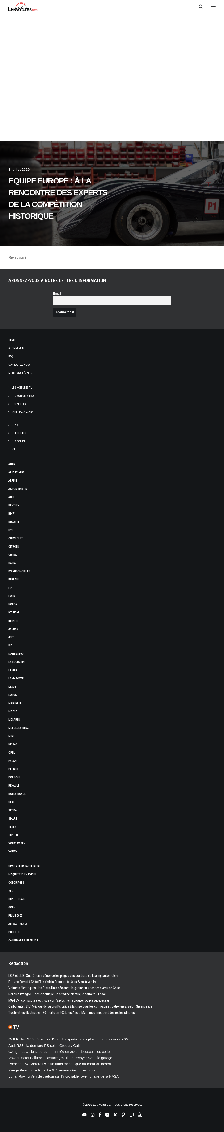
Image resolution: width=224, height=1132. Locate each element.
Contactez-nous (19, 364)
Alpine (12, 480)
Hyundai (13, 612)
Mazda (12, 711)
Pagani (12, 761)
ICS (13, 449)
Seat (11, 802)
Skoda (12, 810)
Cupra (12, 554)
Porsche (14, 777)
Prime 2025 (15, 915)
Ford (11, 596)
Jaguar (13, 629)
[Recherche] (198, 6)
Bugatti (13, 521)
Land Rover (16, 678)
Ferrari (13, 579)
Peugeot (14, 769)
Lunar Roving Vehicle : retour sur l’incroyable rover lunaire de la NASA (63, 1076)
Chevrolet (15, 538)
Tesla (12, 826)
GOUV (11, 907)
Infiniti (13, 620)
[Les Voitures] (23, 6)
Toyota (13, 835)
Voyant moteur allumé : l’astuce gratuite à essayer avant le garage (60, 1058)
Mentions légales (20, 373)
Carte (12, 340)
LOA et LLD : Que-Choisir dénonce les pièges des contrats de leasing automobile (63, 976)
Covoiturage (17, 899)
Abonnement (17, 348)
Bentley (13, 505)
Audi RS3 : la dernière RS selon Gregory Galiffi (45, 1045)
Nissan (12, 744)
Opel (11, 752)
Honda (12, 604)
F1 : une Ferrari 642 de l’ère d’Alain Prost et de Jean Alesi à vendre (52, 982)
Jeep (11, 637)
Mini (11, 736)
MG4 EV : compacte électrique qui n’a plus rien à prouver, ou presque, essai (58, 1000)
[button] (213, 6)
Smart (12, 818)
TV (16, 1027)
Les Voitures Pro (23, 396)
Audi (11, 497)
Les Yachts (19, 404)
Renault (13, 785)
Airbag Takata (17, 923)
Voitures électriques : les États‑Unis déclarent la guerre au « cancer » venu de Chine (64, 988)
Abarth (13, 464)
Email (57, 293)
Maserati (14, 703)
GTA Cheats (19, 433)
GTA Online (19, 441)
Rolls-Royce (17, 793)
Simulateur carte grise (24, 866)
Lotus (12, 695)
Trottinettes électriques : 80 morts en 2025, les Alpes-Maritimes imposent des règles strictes (71, 1012)
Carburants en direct (23, 940)
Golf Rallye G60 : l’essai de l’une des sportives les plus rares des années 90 (68, 1039)
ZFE (10, 891)
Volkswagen (16, 843)
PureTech (14, 932)
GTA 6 (15, 424)
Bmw (11, 513)
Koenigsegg (16, 653)
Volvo (12, 851)
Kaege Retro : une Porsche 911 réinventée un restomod (52, 1070)
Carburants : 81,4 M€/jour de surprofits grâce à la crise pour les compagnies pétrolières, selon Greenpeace (80, 1006)
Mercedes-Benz (18, 728)
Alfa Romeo (16, 472)
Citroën (13, 546)
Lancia (12, 670)
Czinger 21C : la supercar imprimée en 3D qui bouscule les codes (59, 1052)
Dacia (12, 563)
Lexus (12, 686)
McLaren (14, 719)
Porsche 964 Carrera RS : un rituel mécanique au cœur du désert (59, 1064)
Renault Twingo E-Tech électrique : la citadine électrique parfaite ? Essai (57, 994)
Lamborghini (16, 662)
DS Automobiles (19, 571)
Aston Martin (17, 489)
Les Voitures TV (22, 387)
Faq (10, 356)
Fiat (11, 587)
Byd (10, 530)
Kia (10, 645)
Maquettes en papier (22, 874)
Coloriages (16, 882)
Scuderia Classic (22, 412)
